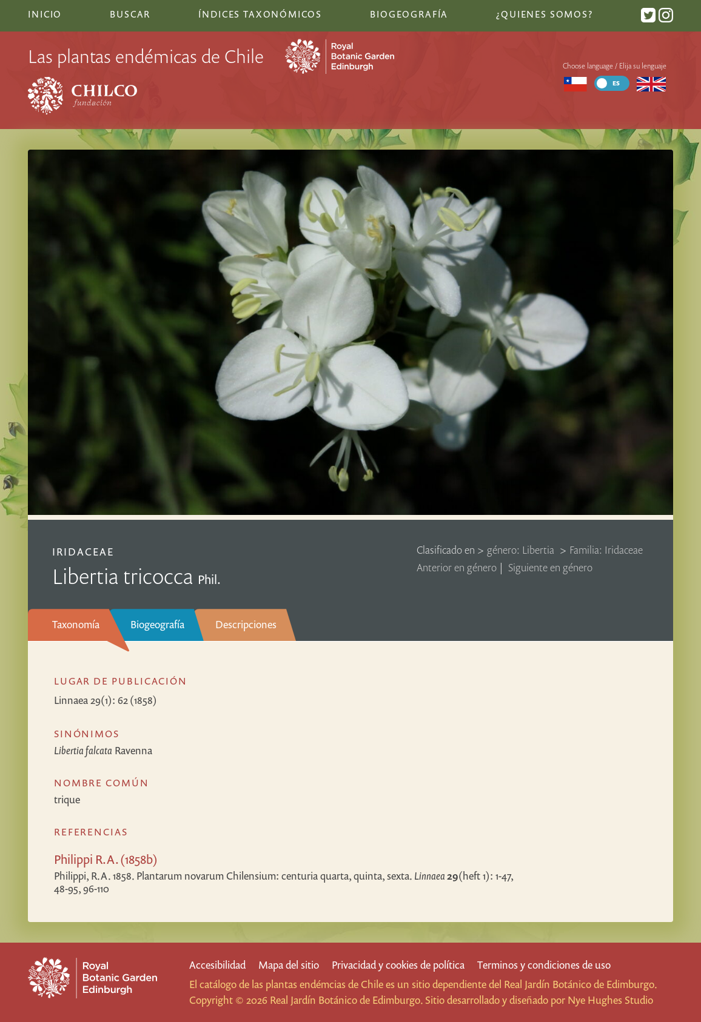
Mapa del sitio (288, 965)
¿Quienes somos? (544, 14)
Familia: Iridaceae (606, 550)
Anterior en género (457, 567)
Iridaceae (83, 552)
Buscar (130, 14)
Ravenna (103, 750)
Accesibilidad (217, 965)
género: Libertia (522, 550)
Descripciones (246, 624)
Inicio (45, 14)
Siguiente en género (550, 567)
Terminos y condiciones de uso (544, 965)
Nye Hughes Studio (610, 1000)
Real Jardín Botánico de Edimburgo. (580, 984)
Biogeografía (157, 624)
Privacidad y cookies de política (398, 965)
